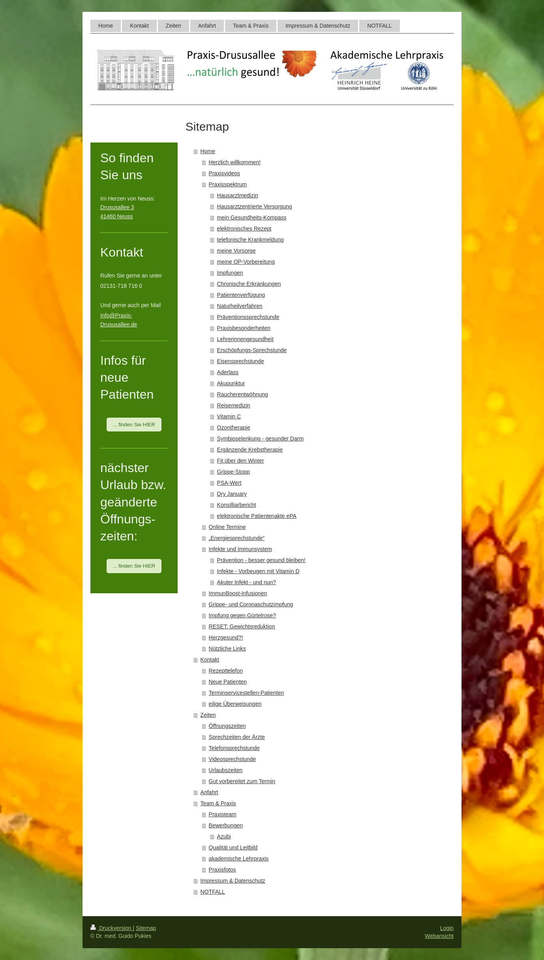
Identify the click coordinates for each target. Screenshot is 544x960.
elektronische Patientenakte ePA (256, 516)
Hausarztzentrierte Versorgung (254, 206)
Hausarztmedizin (237, 195)
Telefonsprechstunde (234, 748)
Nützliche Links (227, 648)
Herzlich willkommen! (235, 162)
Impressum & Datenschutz (233, 881)
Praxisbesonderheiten (243, 328)
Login (447, 928)
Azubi (224, 836)
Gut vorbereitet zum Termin (242, 781)
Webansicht (439, 936)
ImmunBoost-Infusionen (238, 593)
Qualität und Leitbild (233, 847)
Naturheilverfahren (240, 306)
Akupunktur (231, 383)
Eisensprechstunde (240, 361)
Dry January (232, 494)
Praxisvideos (224, 173)
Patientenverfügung (241, 295)
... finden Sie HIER (134, 425)
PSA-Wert (229, 483)
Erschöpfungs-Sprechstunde (252, 350)
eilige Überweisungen (235, 704)
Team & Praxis (218, 803)
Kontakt (210, 659)
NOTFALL (213, 892)
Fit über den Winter (240, 461)
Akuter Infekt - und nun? (246, 582)
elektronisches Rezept (244, 228)
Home (208, 151)
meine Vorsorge (236, 251)
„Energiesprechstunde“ (237, 538)
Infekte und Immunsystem (240, 549)
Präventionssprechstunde (248, 317)
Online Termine (227, 527)
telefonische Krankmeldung (250, 239)
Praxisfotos (222, 869)
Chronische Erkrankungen (249, 284)
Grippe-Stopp (233, 472)
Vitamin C (229, 416)
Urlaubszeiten (226, 770)
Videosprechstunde (232, 759)
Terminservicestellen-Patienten (246, 693)
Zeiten (208, 715)
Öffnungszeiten (227, 726)
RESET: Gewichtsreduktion (242, 626)
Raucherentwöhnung (242, 394)
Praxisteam (222, 814)
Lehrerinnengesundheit (245, 339)
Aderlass (227, 372)
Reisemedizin (233, 405)
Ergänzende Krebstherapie (250, 449)
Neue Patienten (228, 682)
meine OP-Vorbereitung (246, 262)
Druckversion (111, 928)
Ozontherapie (233, 427)
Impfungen (230, 273)
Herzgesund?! (226, 637)
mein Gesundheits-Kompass (252, 217)
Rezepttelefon (226, 671)
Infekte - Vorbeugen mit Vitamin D (258, 571)
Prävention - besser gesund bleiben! (261, 560)
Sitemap (146, 928)
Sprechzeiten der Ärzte (237, 737)
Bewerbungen (226, 825)
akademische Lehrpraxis (239, 858)
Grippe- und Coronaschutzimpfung (251, 604)
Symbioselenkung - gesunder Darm (260, 438)
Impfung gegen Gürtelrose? (242, 615)
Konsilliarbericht (236, 505)
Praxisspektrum (228, 184)
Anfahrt (209, 792)
